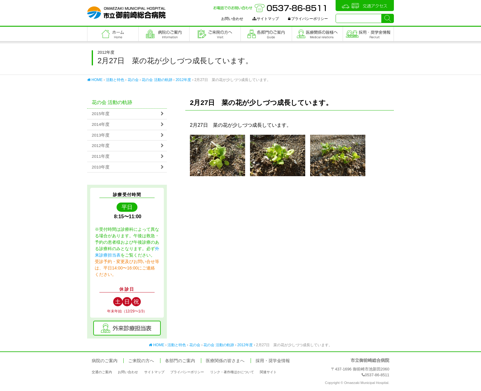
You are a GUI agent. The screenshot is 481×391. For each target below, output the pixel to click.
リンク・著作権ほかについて (232, 372)
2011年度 (101, 156)
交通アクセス (365, 5)
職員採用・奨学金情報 (368, 34)
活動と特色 (115, 80)
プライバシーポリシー (308, 19)
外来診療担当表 (127, 328)
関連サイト (268, 372)
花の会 (133, 80)
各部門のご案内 (266, 34)
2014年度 (101, 124)
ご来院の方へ (215, 34)
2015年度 (101, 113)
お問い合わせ (232, 19)
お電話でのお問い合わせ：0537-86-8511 (270, 8)
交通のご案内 (102, 372)
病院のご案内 (164, 34)
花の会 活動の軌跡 (157, 80)
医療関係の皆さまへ (317, 34)
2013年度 (101, 135)
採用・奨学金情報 (273, 360)
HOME (94, 80)
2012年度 (183, 80)
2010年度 (101, 167)
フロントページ (112, 34)
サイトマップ (265, 19)
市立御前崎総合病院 (126, 12)
